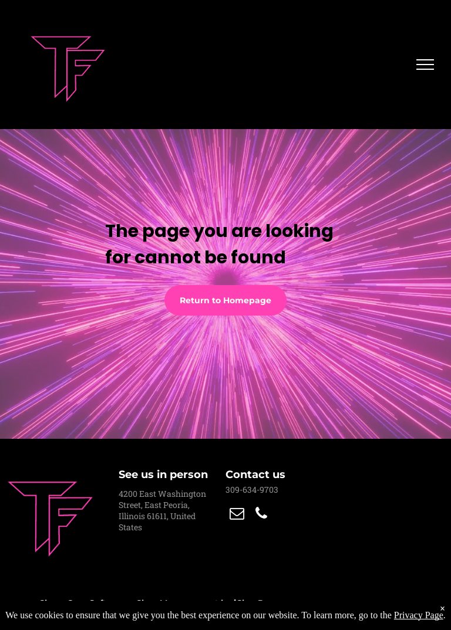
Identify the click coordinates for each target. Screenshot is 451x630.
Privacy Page (418, 615)
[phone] (261, 514)
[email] (237, 514)
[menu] (425, 64)
